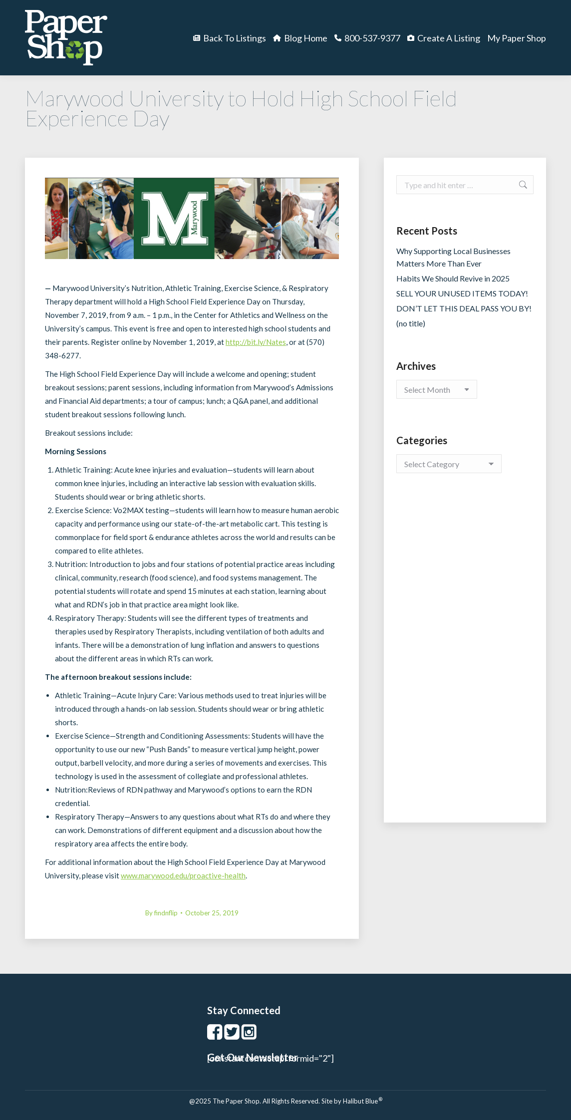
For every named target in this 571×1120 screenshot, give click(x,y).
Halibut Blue (362, 1101)
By (161, 913)
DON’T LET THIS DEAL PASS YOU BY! (464, 308)
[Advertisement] (465, 658)
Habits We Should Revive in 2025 (453, 278)
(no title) (410, 323)
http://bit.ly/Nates (256, 341)
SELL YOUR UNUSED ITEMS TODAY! (462, 293)
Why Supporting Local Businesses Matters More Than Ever (453, 257)
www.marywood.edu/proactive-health (183, 875)
